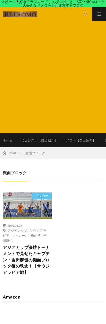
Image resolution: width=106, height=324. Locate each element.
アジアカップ (17, 230)
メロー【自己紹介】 (81, 140)
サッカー (41, 196)
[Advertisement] (53, 77)
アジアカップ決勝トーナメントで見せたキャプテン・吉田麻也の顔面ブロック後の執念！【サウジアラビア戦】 (26, 260)
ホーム (8, 140)
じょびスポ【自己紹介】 (39, 140)
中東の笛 (34, 235)
